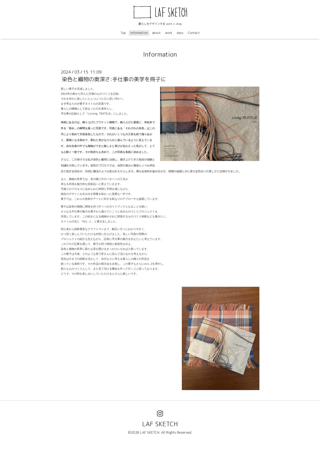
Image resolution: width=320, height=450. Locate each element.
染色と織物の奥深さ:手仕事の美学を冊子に (114, 79)
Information (139, 33)
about (156, 33)
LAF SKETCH (160, 424)
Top (123, 33)
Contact (194, 33)
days (180, 33)
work (168, 33)
